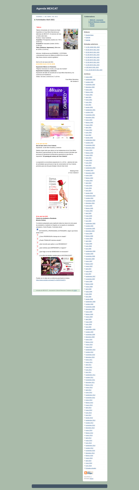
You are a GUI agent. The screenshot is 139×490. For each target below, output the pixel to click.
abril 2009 (88, 319)
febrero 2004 (89, 178)
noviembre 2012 (90, 397)
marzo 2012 (89, 387)
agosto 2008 (89, 299)
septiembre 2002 (90, 140)
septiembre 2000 (90, 79)
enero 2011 (89, 359)
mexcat (92, 26)
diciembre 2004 (90, 203)
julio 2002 (88, 135)
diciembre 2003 (90, 173)
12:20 (75, 290)
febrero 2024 (89, 455)
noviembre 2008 (90, 306)
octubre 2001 (89, 112)
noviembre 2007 (90, 279)
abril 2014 (88, 438)
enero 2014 (89, 430)
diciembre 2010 (90, 357)
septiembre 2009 (90, 329)
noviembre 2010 (90, 354)
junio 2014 (89, 443)
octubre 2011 (89, 377)
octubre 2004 (89, 198)
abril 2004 (88, 183)
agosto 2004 (89, 193)
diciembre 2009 (90, 337)
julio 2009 (88, 327)
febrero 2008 (89, 284)
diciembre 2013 (90, 428)
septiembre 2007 (90, 276)
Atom (91, 478)
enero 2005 (89, 205)
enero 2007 (89, 261)
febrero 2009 (89, 314)
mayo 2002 (89, 130)
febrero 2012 (89, 385)
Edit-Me (88, 37)
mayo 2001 (89, 99)
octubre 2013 (89, 423)
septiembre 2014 (90, 445)
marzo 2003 (89, 155)
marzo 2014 (89, 435)
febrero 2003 (89, 153)
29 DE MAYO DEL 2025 (92, 49)
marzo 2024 (89, 458)
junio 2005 (89, 218)
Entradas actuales (91, 468)
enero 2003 (89, 150)
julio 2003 (88, 165)
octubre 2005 (89, 226)
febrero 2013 (89, 402)
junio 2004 (89, 188)
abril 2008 (88, 289)
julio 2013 (88, 415)
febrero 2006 (89, 236)
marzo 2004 (89, 180)
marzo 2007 (89, 266)
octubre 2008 (89, 304)
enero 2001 (89, 89)
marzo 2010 (89, 344)
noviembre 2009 (90, 334)
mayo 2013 (89, 410)
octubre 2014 (89, 448)
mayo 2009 (89, 322)
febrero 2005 (89, 208)
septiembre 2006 (90, 251)
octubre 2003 (89, 170)
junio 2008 (89, 294)
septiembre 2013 (90, 420)
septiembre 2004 (90, 195)
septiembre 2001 (90, 110)
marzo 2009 (89, 317)
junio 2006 (89, 246)
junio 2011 (89, 370)
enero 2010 (89, 339)
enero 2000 (89, 77)
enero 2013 (89, 400)
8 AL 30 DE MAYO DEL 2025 (94, 70)
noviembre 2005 (90, 228)
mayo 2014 (89, 440)
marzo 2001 (89, 94)
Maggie (92, 24)
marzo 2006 (89, 238)
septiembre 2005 (90, 223)
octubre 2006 (89, 253)
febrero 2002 (89, 122)
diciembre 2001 (90, 117)
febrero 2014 (89, 433)
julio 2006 (88, 248)
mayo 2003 (89, 160)
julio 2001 (88, 104)
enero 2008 (89, 281)
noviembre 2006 (90, 256)
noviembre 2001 (90, 115)
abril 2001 (88, 97)
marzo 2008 (89, 286)
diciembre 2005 (90, 231)
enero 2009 (89, 311)
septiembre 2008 (90, 301)
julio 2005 (88, 221)
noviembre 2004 (90, 200)
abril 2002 (88, 127)
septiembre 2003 (90, 168)
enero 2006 (89, 233)
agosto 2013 (89, 418)
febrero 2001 (89, 92)
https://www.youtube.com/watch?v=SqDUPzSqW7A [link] (51, 280)
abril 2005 (88, 213)
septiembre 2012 (90, 395)
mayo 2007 (89, 271)
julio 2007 (88, 274)
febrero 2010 (89, 342)
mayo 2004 (89, 185)
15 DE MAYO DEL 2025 (92, 62)
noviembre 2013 (90, 425)
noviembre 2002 (90, 145)
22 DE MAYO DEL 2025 (92, 55)
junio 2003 (89, 163)
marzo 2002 (89, 125)
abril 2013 (88, 407)
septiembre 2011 (90, 375)
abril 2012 (88, 390)
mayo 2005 (89, 216)
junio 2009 (89, 324)
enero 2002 (89, 120)
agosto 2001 (89, 107)
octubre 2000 (89, 82)
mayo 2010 (89, 347)
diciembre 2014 (90, 453)
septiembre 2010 (90, 349)
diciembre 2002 (90, 147)
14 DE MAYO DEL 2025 (92, 65)
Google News (90, 35)
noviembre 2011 (90, 380)
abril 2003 (88, 158)
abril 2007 (88, 269)
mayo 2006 (89, 243)
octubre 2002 (89, 142)
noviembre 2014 (90, 450)
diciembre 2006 (90, 259)
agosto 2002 (89, 137)
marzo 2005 (89, 211)
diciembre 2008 (90, 309)
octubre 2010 (89, 352)
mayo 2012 (89, 392)
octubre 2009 (89, 332)
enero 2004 (89, 175)
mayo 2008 (89, 291)
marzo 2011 (89, 362)
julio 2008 (88, 296)
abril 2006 (88, 241)
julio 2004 (88, 190)
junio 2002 (89, 132)
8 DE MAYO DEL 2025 (92, 67)
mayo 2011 (89, 367)
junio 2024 (89, 465)
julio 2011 (88, 372)
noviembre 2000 (90, 84)
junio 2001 (89, 102)
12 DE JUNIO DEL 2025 (93, 47)
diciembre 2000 (90, 87)
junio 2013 (89, 412)
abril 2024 (88, 460)
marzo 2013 (89, 405)
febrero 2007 (89, 264)
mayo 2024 (89, 463)
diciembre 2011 (90, 382)
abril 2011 (88, 364)
